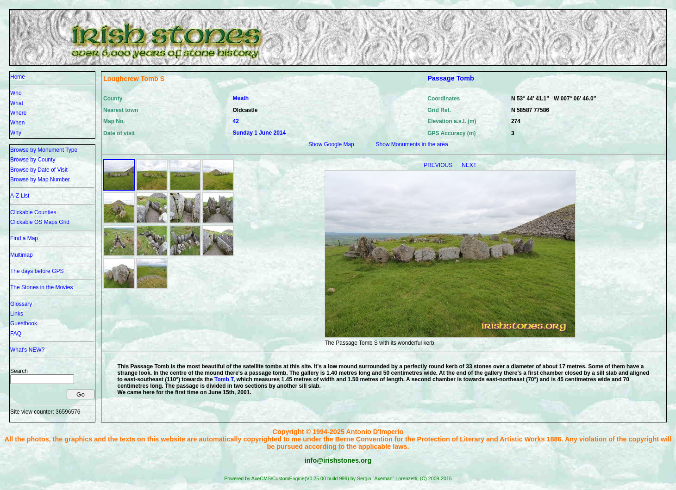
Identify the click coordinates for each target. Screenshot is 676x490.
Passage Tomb (450, 78)
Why (15, 133)
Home (17, 77)
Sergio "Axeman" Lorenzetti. (388, 478)
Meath (241, 98)
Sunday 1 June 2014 (259, 133)
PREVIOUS (439, 165)
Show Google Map (331, 144)
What (16, 103)
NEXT (469, 165)
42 (236, 121)
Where (18, 113)
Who (16, 93)
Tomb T (223, 379)
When (17, 122)
